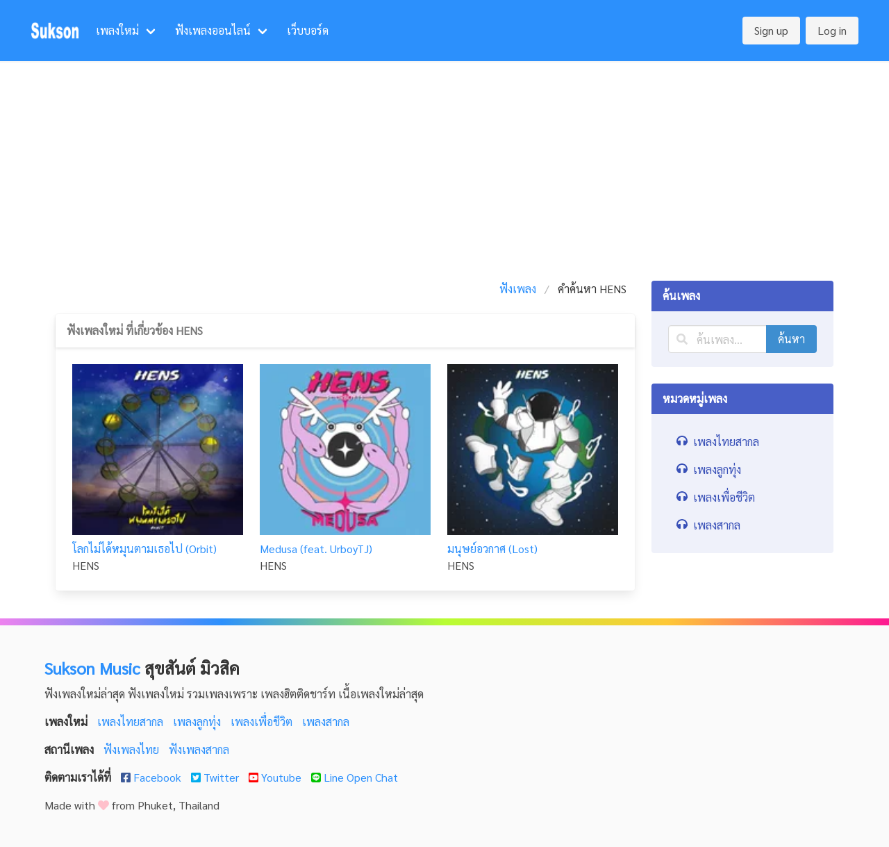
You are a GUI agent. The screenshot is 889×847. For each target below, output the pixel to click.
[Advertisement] (444, 165)
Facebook (152, 777)
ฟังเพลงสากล (199, 749)
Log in (832, 30)
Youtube (276, 777)
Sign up (771, 30)
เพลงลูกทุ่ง (198, 721)
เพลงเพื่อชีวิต (263, 721)
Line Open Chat (354, 777)
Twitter (216, 777)
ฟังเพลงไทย (132, 749)
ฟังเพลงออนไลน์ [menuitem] (213, 30)
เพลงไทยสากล (131, 721)
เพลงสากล (325, 721)
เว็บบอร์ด (308, 30)
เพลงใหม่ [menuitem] (117, 30)
